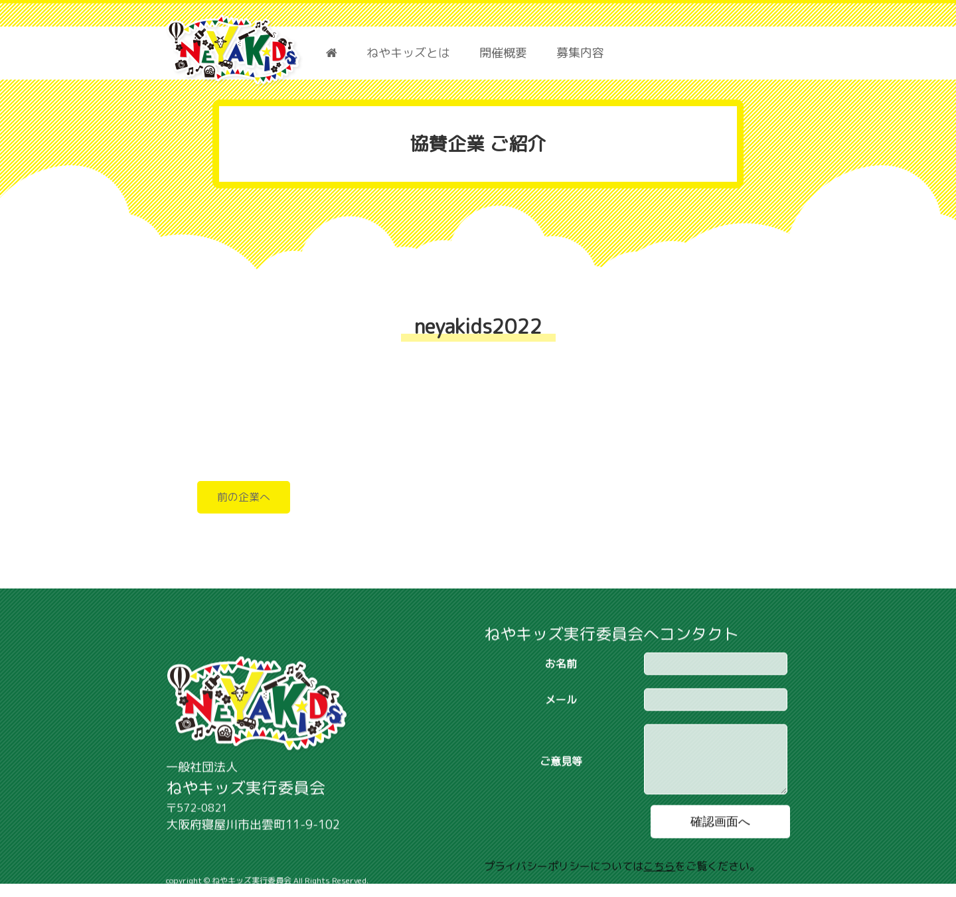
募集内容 (580, 52)
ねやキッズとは (408, 52)
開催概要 (503, 52)
